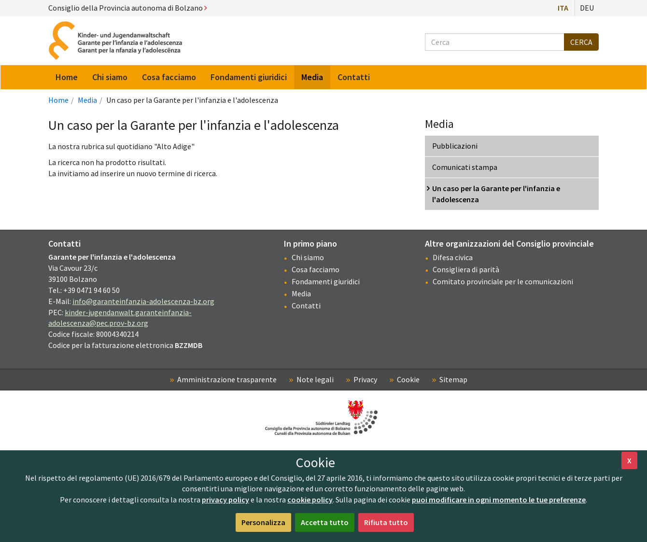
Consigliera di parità (466, 269)
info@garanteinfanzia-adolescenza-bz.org (143, 301)
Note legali (315, 379)
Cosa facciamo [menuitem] (169, 77)
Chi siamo (308, 257)
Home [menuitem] (67, 77)
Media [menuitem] (312, 77)
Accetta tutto (325, 522)
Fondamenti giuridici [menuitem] (249, 77)
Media (87, 100)
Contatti (306, 305)
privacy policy (225, 499)
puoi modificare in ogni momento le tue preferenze (499, 499)
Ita (563, 8)
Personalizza (263, 522)
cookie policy (310, 499)
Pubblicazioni (455, 146)
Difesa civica (453, 257)
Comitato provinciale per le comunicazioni (503, 281)
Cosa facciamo (315, 269)
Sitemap (453, 379)
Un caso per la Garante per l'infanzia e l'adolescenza (496, 193)
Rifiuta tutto (386, 522)
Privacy (365, 379)
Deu (587, 8)
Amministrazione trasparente (227, 379)
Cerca (581, 42)
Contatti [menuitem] (354, 77)
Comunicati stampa (464, 167)
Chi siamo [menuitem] (109, 77)
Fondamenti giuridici (326, 281)
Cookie (408, 379)
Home (58, 100)
